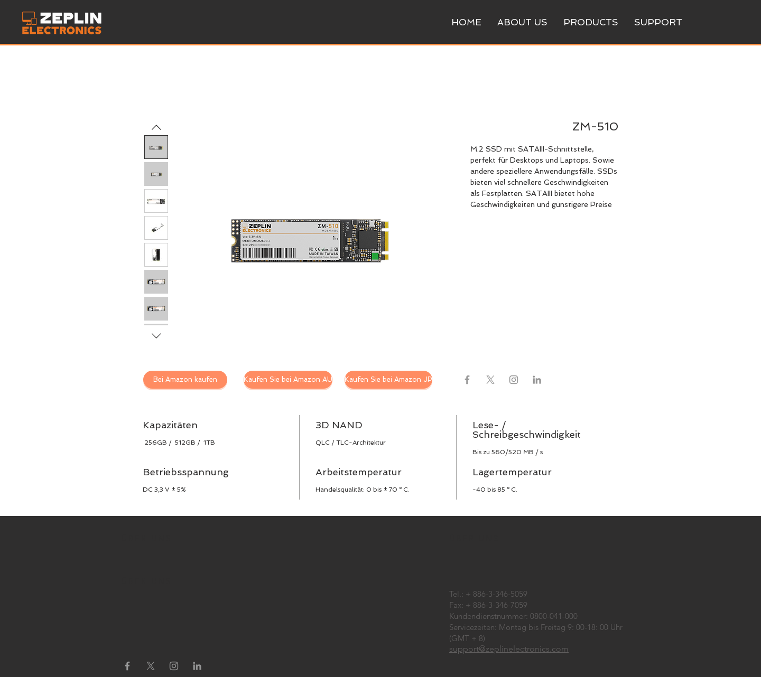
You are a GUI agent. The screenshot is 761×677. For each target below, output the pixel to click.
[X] (490, 379)
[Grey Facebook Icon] (467, 379)
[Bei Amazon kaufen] (185, 380)
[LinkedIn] (537, 379)
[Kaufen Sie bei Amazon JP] (388, 380)
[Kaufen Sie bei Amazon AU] (288, 380)
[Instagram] (513, 379)
